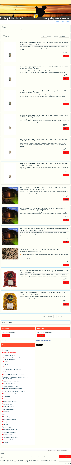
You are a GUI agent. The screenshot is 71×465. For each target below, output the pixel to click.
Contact (57, 21)
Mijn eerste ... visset (10, 355)
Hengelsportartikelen (9, 353)
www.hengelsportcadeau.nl (43, 341)
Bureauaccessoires (8, 409)
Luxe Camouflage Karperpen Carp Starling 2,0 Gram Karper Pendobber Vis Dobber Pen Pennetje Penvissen (44, 164)
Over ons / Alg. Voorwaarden (11, 440)
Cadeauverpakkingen (9, 432)
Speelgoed (6, 422)
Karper (7, 367)
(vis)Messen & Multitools (10, 401)
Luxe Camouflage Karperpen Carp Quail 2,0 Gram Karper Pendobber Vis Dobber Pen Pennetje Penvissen (43, 92)
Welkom (5, 350)
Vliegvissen (8, 372)
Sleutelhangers (7, 417)
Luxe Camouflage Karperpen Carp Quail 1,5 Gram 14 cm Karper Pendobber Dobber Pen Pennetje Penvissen (44, 67)
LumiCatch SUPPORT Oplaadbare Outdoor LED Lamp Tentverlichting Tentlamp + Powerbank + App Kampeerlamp (42, 209)
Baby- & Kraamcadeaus (10, 406)
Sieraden (5, 424)
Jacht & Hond (7, 427)
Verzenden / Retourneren (10, 437)
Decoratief (6, 412)
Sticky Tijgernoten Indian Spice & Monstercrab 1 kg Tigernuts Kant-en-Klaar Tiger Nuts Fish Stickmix (44, 271)
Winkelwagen (6, 335)
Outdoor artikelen (8, 399)
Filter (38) (6, 36)
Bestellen (66, 55)
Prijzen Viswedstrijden (9, 383)
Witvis (6, 362)
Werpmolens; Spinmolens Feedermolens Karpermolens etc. (16, 358)
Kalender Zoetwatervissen (10, 394)
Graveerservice (7, 435)
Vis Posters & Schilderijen (10, 386)
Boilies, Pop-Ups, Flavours (7, 322)
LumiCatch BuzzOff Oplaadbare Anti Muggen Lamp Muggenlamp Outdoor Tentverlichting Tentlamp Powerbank (44, 229)
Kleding (5, 414)
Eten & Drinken (7, 404)
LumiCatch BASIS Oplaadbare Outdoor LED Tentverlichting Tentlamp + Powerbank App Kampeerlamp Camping (43, 188)
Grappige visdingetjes (9, 419)
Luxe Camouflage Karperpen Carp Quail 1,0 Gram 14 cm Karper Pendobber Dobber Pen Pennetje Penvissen (44, 43)
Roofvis (7, 364)
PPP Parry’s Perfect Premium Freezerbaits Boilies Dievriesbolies (40, 249)
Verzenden (68, 21)
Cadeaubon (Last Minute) (10, 429)
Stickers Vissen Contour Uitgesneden (14, 391)
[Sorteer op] (64, 36)
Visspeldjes (6, 396)
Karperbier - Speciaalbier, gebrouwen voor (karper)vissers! (15, 377)
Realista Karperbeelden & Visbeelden (13, 374)
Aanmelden (40, 335)
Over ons (62, 21)
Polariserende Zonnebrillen (11, 381)
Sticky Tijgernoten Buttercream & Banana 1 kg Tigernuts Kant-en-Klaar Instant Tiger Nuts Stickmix (43, 293)
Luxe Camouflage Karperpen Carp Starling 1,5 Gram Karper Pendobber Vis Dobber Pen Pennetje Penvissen (44, 140)
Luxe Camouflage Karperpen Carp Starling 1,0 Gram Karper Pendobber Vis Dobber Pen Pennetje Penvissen (44, 116)
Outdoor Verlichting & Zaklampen (12, 388)
